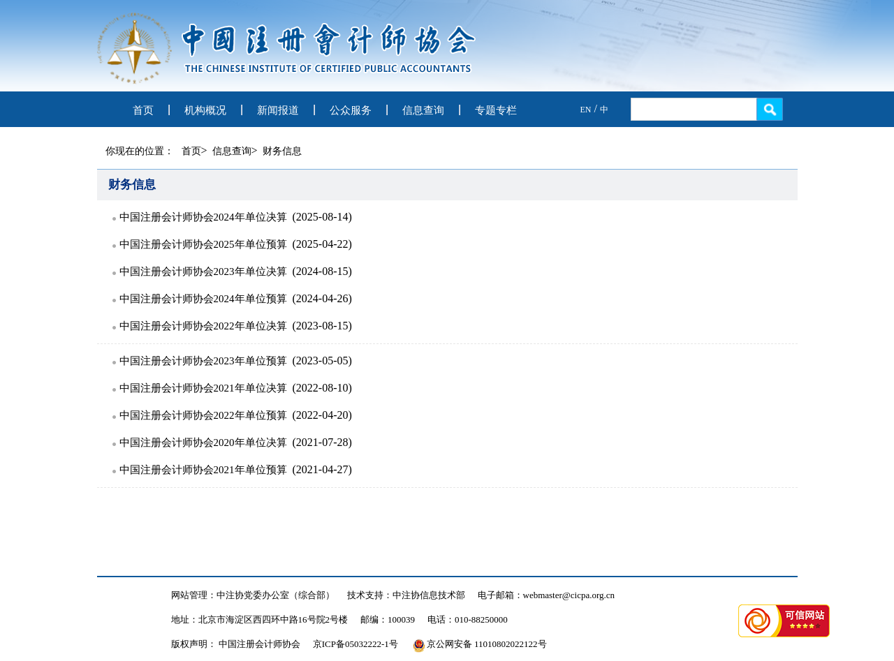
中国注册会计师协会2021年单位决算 (203, 388)
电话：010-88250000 (467, 619)
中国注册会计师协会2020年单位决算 (203, 442)
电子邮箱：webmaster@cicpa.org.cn (546, 595)
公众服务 (351, 110)
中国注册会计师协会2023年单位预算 (203, 360)
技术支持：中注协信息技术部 (406, 595)
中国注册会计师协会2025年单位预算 (203, 244)
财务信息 (282, 151)
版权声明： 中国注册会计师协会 (235, 644)
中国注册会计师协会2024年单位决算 (203, 217)
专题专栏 (496, 110)
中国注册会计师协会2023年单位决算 (203, 271)
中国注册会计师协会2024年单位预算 (203, 298)
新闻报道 (278, 110)
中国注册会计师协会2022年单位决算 (203, 326)
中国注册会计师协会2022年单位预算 (203, 415)
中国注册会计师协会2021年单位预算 (203, 469)
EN (586, 109)
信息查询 (423, 110)
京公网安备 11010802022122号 (480, 644)
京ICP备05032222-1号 (355, 644)
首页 (143, 110)
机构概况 (205, 110)
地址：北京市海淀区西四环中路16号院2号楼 (260, 619)
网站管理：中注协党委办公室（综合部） (253, 595)
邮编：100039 (387, 619)
